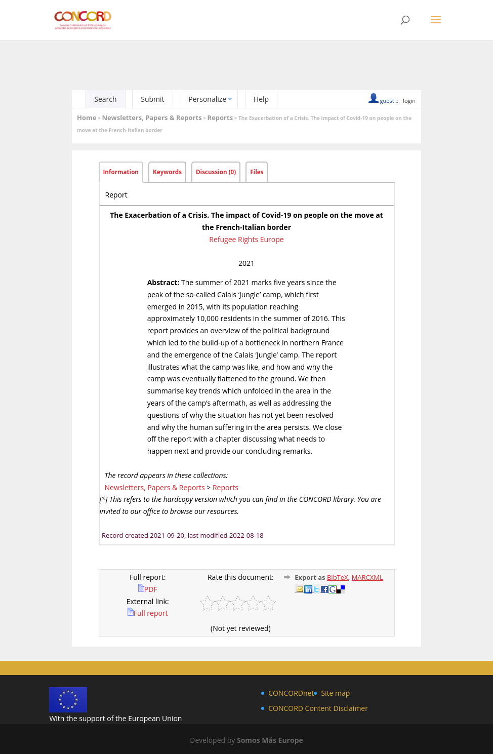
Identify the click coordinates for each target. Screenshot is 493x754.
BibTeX (337, 577)
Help (261, 99)
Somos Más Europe (270, 740)
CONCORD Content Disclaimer (318, 708)
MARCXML (367, 577)
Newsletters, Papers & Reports (151, 117)
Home (86, 117)
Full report (148, 613)
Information (121, 172)
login (409, 100)
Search (105, 99)
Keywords (167, 172)
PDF (147, 589)
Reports (220, 117)
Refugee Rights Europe (246, 239)
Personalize (207, 99)
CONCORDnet (291, 693)
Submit (152, 99)
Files (256, 172)
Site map (335, 693)
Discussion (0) (216, 172)
